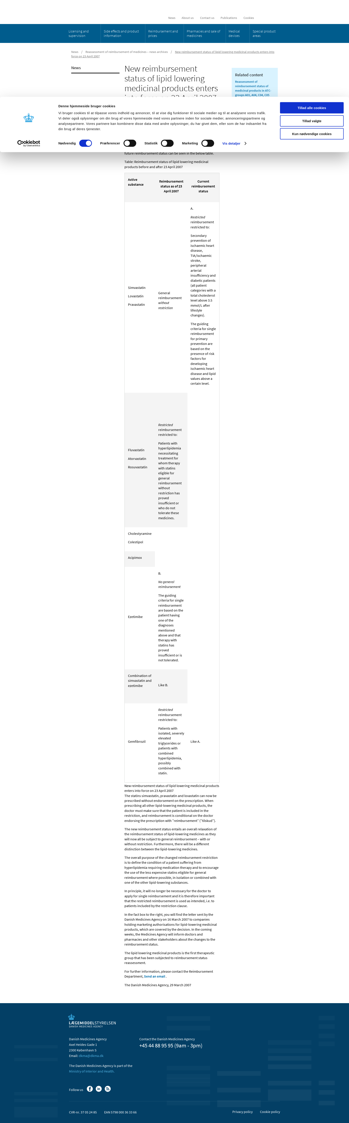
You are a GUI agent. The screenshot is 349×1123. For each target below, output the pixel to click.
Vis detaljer (231, 46)
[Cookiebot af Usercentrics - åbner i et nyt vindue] (28, 46)
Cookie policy (270, 1111)
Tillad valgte (311, 24)
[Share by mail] (150, 119)
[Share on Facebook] (128, 119)
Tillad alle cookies (312, 11)
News (76, 67)
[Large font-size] (207, 119)
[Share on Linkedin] (135, 119)
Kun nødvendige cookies (312, 37)
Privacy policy (242, 1111)
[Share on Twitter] (143, 119)
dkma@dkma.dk (91, 1055)
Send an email (154, 976)
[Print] (215, 119)
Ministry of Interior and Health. (92, 1071)
